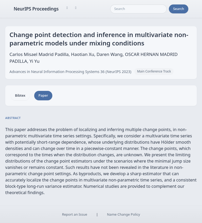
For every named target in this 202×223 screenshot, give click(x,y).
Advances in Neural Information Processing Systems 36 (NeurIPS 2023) (70, 71)
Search (178, 8)
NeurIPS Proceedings (36, 9)
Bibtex (20, 95)
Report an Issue (74, 214)
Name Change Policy (123, 214)
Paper (43, 95)
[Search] (138, 8)
